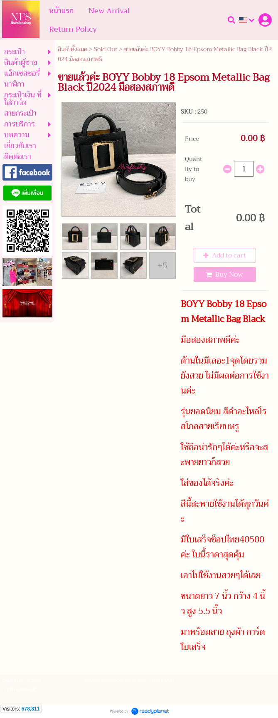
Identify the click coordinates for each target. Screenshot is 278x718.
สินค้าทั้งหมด (72, 49)
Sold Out (105, 49)
